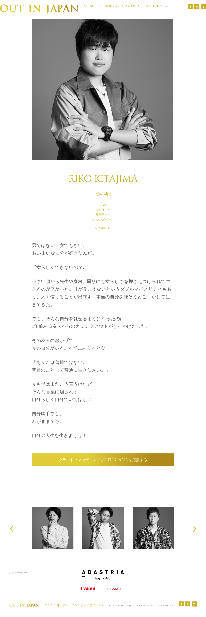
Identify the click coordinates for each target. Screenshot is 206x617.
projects (111, 6)
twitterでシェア (139, 476)
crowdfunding (152, 6)
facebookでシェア (66, 476)
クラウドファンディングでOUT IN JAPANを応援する (103, 460)
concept (92, 6)
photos (128, 6)
